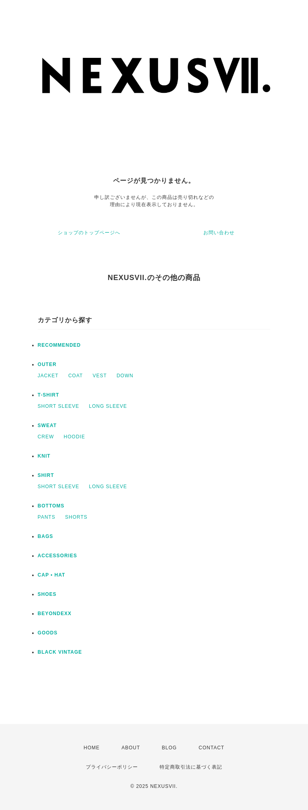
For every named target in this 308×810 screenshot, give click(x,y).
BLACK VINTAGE (60, 652)
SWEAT (47, 425)
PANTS (46, 517)
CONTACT (211, 748)
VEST (100, 375)
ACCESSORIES (57, 555)
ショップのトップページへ (89, 232)
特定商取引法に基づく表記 (191, 767)
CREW (46, 437)
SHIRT (46, 475)
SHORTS (76, 517)
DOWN (125, 375)
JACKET (48, 375)
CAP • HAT (51, 575)
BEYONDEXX (54, 613)
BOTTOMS (51, 506)
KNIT (44, 456)
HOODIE (74, 437)
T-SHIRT (48, 395)
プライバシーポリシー (112, 767)
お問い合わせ (219, 232)
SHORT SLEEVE (58, 406)
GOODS (48, 633)
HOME (92, 748)
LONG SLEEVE (108, 406)
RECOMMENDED (59, 345)
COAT (75, 375)
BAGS (45, 536)
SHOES (47, 594)
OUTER (47, 364)
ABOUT (131, 748)
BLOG (169, 748)
